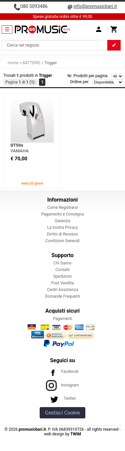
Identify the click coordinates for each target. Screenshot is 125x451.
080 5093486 (34, 6)
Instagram (62, 385)
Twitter (62, 398)
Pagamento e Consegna (62, 214)
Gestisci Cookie (62, 413)
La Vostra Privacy (62, 227)
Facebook (62, 371)
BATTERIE (32, 63)
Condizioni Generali (62, 240)
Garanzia (62, 221)
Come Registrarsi (62, 207)
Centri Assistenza (62, 289)
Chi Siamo (62, 263)
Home (13, 63)
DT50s (17, 145)
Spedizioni (62, 276)
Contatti (62, 269)
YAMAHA (20, 150)
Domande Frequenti (62, 296)
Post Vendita (62, 283)
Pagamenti (62, 318)
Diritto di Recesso (62, 234)
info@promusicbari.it (95, 6)
